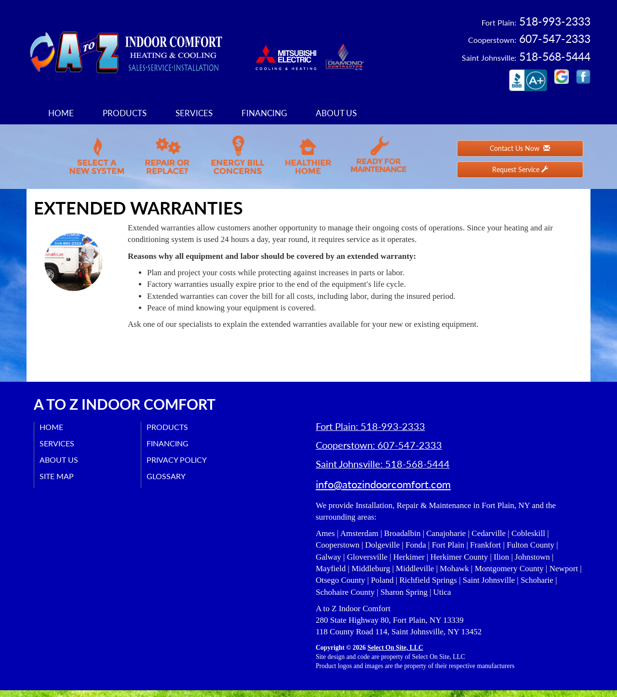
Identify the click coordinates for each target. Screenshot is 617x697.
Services (194, 113)
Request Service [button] (520, 169)
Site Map (58, 476)
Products (125, 113)
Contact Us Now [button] (520, 148)
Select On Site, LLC (395, 654)
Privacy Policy (178, 459)
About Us (336, 113)
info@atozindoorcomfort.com (383, 490)
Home (61, 113)
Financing (264, 113)
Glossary (168, 476)
